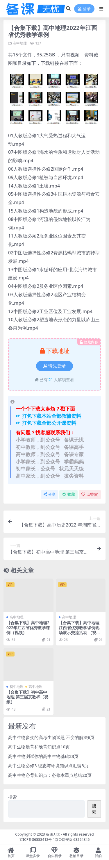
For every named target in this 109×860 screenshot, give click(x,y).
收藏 (68, 494)
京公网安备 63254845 (72, 839)
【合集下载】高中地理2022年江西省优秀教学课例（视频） (28, 627)
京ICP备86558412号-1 (37, 839)
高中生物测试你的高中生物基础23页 (43, 756)
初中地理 (17, 686)
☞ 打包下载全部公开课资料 (46, 423)
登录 (84, 9)
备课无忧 (53, 834)
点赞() (89, 494)
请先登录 (54, 366)
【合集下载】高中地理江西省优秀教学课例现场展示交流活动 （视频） (79, 630)
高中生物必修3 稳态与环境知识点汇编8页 (48, 765)
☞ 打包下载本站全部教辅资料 (48, 416)
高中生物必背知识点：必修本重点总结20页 (50, 775)
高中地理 (20, 43)
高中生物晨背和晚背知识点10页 (39, 747)
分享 (50, 494)
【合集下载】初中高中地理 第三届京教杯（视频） (27, 697)
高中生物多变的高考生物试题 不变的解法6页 (51, 737)
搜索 (12, 797)
